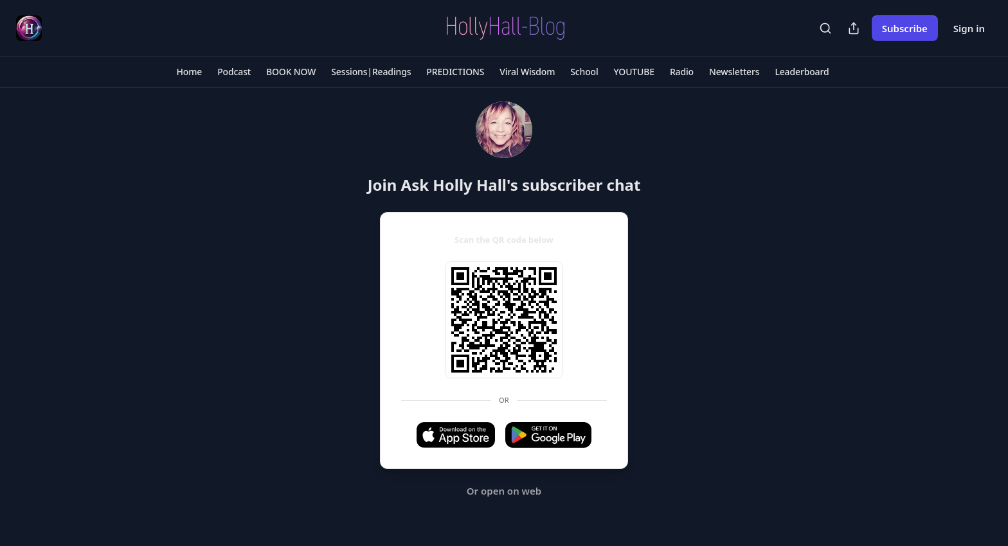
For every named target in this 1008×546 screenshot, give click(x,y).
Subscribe (905, 28)
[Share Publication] (854, 28)
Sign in (969, 28)
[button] (189, 72)
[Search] (825, 28)
